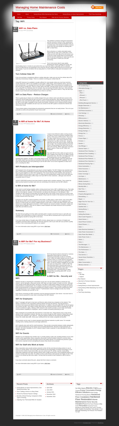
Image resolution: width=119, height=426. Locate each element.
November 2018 (51, 396)
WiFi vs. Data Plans (28, 28)
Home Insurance (83, 168)
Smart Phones (83, 224)
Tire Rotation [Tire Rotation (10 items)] (98, 410)
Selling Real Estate (84, 214)
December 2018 (51, 394)
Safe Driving (82, 204)
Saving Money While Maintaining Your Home (46, 14)
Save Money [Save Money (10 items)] (85, 407)
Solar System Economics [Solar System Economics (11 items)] (83, 409)
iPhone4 (82, 95)
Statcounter (3, 425)
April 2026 (49, 387)
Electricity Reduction (85, 123)
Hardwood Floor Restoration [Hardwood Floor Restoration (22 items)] (87, 398)
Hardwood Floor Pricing (85, 156)
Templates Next (87, 422)
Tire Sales (81, 252)
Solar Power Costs (84, 237)
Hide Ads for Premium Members (60, 17)
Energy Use (82, 133)
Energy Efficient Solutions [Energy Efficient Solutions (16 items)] (88, 391)
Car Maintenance (83, 108)
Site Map (19, 17)
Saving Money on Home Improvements (73, 14)
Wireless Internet (30, 123)
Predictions (82, 191)
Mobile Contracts (84, 181)
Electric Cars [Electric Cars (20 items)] (92, 388)
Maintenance (82, 179)
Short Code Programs (85, 216)
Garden (81, 143)
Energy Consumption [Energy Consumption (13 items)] (87, 390)
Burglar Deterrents (84, 105)
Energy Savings (83, 131)
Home (19, 14)
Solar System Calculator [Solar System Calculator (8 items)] (95, 407)
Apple (80, 91)
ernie (21, 30)
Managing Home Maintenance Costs (40, 7)
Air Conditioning (83, 85)
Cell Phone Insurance (85, 110)
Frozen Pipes (82, 138)
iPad (81, 93)
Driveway (81, 115)
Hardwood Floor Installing (86, 153)
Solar (80, 227)
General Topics (83, 148)
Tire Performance (84, 249)
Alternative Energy (84, 88)
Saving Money (83, 209)
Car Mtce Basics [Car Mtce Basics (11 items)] (80, 388)
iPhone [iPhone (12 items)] (84, 404)
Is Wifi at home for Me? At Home (34, 121)
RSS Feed (98, 7)
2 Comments (55, 234)
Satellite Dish (82, 206)
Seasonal (81, 211)
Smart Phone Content (85, 222)
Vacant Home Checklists (86, 257)
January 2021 (50, 392)
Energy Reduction (84, 128)
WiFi (20, 114)
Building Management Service (87, 103)
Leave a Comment (57, 114)
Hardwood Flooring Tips (86, 163)
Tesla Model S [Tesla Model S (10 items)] (95, 409)
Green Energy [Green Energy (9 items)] (94, 392)
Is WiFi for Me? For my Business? (35, 241)
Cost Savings (29, 30)
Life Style (81, 176)
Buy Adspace (43, 17)
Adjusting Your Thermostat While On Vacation (29, 400)
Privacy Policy (31, 17)
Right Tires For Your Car (86, 201)
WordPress (100, 422)
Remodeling (82, 196)
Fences (81, 136)
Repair (80, 199)
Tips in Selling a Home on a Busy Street (27, 391)
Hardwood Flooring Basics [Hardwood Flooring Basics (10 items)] (83, 394)
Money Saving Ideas (84, 184)
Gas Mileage (82, 146)
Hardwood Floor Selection (86, 161)
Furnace (81, 141)
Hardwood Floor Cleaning (86, 151)
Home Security (83, 171)
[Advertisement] (39, 35)
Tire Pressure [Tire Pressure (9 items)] (90, 410)
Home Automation (84, 166)
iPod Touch (83, 100)
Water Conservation (84, 262)
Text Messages (83, 244)
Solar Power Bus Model (85, 234)
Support (81, 276)
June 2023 (49, 390)
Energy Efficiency (84, 125)
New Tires (81, 189)
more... (68, 114)
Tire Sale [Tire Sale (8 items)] (77, 411)
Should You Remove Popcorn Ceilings (27, 393)
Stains (80, 239)
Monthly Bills (82, 186)
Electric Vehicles (83, 120)
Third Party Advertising (95, 14)
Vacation (81, 259)
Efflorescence (83, 118)
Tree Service (82, 254)
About (27, 14)
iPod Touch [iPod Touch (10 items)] (90, 404)
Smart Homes (82, 219)
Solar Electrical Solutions (86, 229)
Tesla (80, 242)
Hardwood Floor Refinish (86, 158)
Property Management (85, 194)
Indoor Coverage (83, 174)
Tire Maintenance (84, 247)
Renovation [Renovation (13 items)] (83, 405)
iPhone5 (82, 97)
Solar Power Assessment (86, 232)
